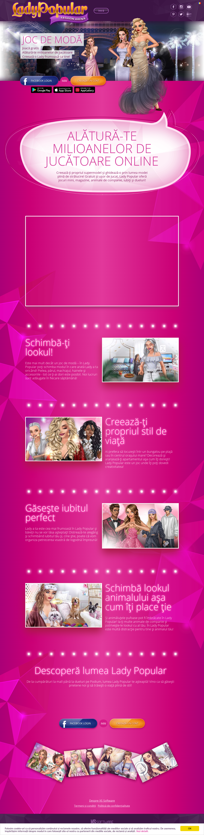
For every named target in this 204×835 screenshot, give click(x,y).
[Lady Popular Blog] (190, 14)
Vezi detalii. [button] (142, 831)
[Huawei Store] (84, 90)
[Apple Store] (63, 90)
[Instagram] (181, 7)
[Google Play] (41, 90)
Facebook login (39, 80)
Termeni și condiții (85, 806)
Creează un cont (88, 80)
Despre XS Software (102, 801)
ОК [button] (189, 828)
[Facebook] (173, 7)
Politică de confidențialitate (114, 806)
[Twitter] (181, 14)
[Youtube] (190, 7)
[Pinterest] (173, 14)
